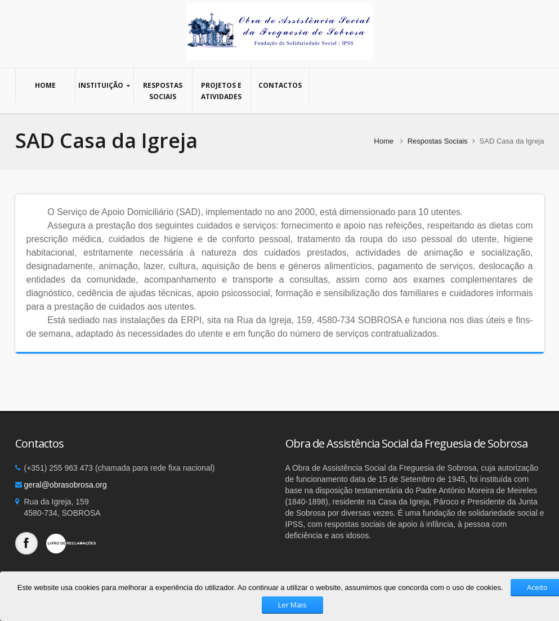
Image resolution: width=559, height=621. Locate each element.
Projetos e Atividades (222, 90)
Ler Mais (292, 605)
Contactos (280, 85)
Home (45, 85)
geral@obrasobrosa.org (65, 484)
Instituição (104, 85)
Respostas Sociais (163, 90)
